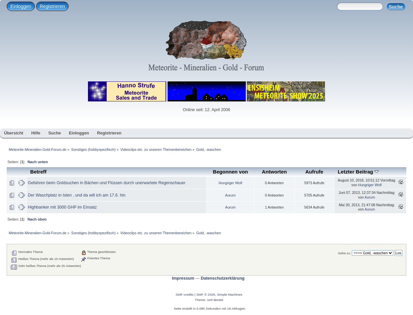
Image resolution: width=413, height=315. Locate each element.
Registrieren (52, 6)
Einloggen (20, 6)
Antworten (274, 172)
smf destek (215, 300)
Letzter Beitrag (358, 172)
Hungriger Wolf (230, 183)
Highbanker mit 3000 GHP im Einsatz (62, 207)
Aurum (230, 195)
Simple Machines (229, 294)
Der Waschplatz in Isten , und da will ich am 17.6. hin (76, 195)
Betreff (38, 172)
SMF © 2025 (205, 294)
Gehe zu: (344, 253)
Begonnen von (230, 172)
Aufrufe (314, 172)
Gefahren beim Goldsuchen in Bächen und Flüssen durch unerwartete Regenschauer (106, 183)
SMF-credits (185, 294)
